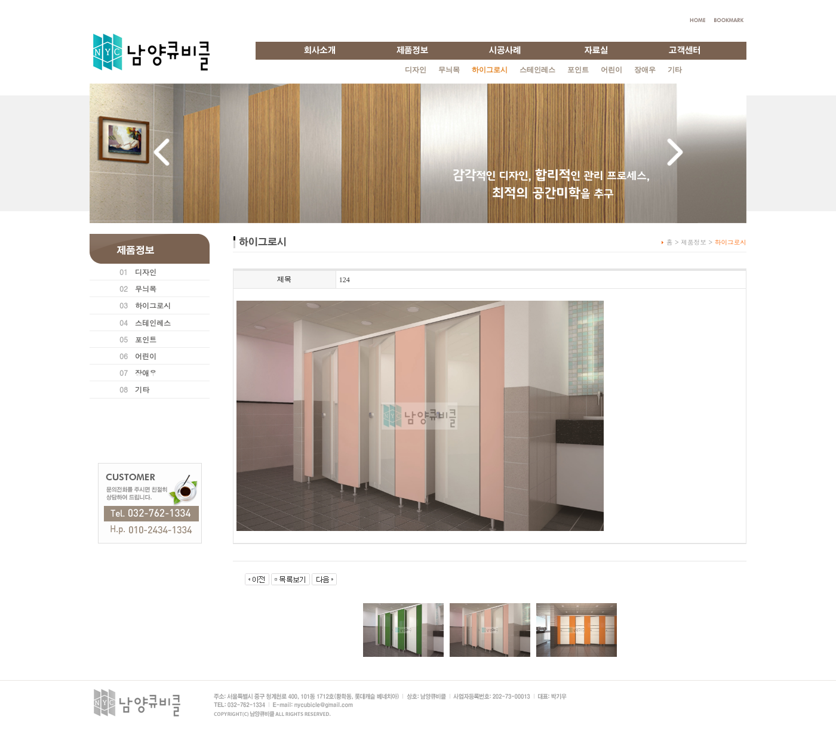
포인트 (578, 70)
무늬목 (449, 70)
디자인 (415, 70)
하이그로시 (153, 305)
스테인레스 (537, 70)
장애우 (645, 70)
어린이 (611, 70)
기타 (675, 70)
